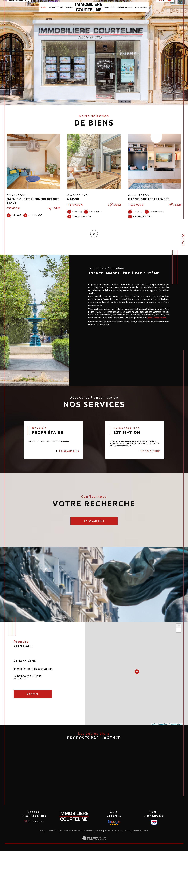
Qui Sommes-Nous (56, 7)
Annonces (69, 7)
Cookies (145, 855)
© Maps (163, 727)
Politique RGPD (136, 855)
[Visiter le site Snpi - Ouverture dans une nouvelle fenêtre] (114, 847)
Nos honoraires (88, 855)
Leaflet (154, 727)
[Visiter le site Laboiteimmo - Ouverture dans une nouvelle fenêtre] (94, 866)
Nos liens (127, 855)
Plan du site (99, 855)
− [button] (179, 634)
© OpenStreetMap (175, 727)
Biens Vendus (110, 7)
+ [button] (179, 629)
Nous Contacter (141, 7)
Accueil (43, 7)
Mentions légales (110, 855)
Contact (183, 240)
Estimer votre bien (125, 7)
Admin (120, 855)
